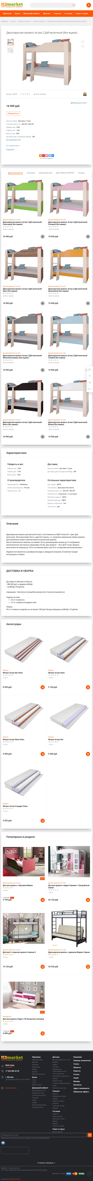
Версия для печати (80, 103)
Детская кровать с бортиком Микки (18, 885)
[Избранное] (89, 376)
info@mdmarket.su (11, 1088)
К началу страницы (46, 1163)
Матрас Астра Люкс (56, 673)
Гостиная (68, 13)
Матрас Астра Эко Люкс (13, 673)
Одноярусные (7, 1016)
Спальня (57, 13)
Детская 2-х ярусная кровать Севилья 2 (19, 952)
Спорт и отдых (82, 13)
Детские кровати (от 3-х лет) (11, 219)
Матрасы (6, 670)
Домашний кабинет (31, 13)
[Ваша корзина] (89, 369)
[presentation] (15, 1150)
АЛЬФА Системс (15, 1179)
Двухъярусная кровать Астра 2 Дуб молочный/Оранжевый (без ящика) (67, 290)
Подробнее (10, 149)
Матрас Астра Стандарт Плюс (15, 806)
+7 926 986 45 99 (12, 1071)
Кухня (17, 13)
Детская (46, 13)
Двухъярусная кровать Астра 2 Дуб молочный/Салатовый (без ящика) (22, 223)
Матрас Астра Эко (55, 739)
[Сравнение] (89, 382)
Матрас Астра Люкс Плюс (13, 739)
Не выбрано (10, 1067)
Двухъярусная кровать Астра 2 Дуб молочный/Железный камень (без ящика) (22, 357)
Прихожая (7, 13)
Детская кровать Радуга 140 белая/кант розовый (23, 1019)
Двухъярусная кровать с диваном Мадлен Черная (69, 952)
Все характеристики (13, 140)
